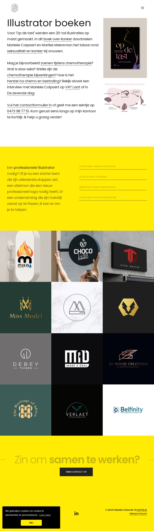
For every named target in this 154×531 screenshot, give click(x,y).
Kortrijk (142, 509)
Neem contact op (76, 471)
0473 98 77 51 (18, 111)
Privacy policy (138, 513)
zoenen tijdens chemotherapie (66, 63)
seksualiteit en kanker (25, 51)
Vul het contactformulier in (29, 105)
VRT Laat (72, 87)
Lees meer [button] (45, 515)
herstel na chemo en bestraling (33, 81)
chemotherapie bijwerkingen (31, 75)
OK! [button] (31, 523)
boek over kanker (57, 38)
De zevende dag (20, 93)
